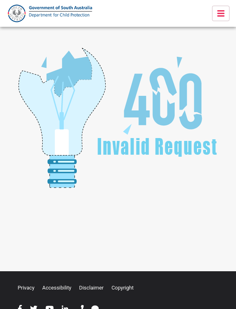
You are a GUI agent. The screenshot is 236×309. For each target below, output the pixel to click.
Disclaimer (91, 288)
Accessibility (56, 288)
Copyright (122, 288)
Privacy (26, 288)
